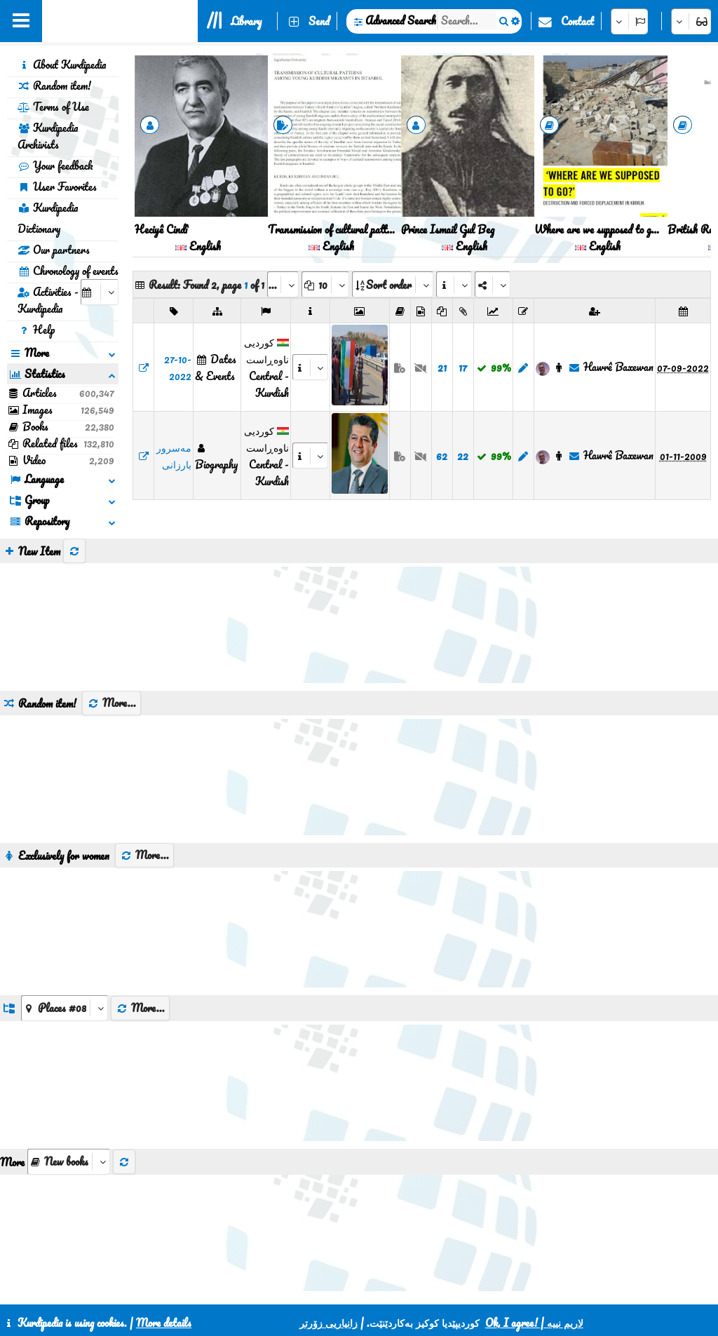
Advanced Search (400, 20)
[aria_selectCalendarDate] (99, 292)
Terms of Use (53, 106)
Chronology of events (68, 270)
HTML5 (399, 1288)
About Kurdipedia (62, 64)
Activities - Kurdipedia (48, 300)
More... (111, 665)
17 (463, 367)
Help (36, 329)
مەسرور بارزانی (173, 456)
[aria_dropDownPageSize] (325, 284)
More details (163, 1322)
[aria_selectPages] (283, 284)
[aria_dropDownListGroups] (64, 970)
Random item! (54, 85)
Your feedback (55, 165)
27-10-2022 (177, 367)
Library (246, 21)
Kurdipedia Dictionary (48, 218)
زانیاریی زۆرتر (328, 1322)
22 (462, 455)
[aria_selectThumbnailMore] (68, 1124)
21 (442, 367)
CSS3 (345, 1288)
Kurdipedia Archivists (48, 136)
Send (319, 21)
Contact (577, 21)
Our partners (54, 249)
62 (441, 455)
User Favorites (57, 186)
